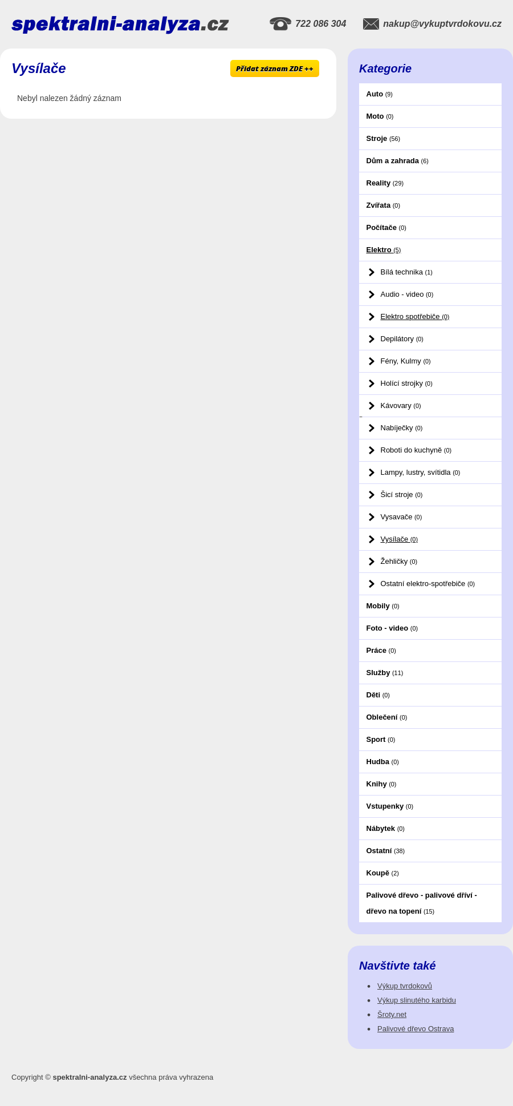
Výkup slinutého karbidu (416, 1000)
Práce (381, 650)
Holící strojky (407, 383)
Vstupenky (390, 806)
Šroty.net (391, 1014)
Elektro (384, 249)
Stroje (384, 138)
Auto (380, 94)
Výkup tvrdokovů (404, 986)
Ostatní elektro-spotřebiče (428, 583)
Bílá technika (407, 272)
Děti (378, 695)
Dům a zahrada (398, 160)
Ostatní (386, 850)
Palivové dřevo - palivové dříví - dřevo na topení (422, 903)
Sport (381, 739)
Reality (385, 183)
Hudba (383, 761)
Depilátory (402, 338)
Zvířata (383, 205)
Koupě (383, 873)
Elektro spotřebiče (415, 316)
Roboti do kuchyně (416, 450)
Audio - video (407, 294)
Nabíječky (402, 427)
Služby (385, 672)
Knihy (382, 784)
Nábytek (386, 828)
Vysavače (401, 516)
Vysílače (399, 539)
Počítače (386, 227)
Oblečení (387, 717)
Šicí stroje (402, 494)
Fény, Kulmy (406, 361)
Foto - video (392, 628)
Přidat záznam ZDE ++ (275, 68)
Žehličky (399, 561)
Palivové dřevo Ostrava (415, 1028)
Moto (380, 116)
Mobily (383, 606)
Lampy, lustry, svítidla (421, 472)
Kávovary (401, 405)
